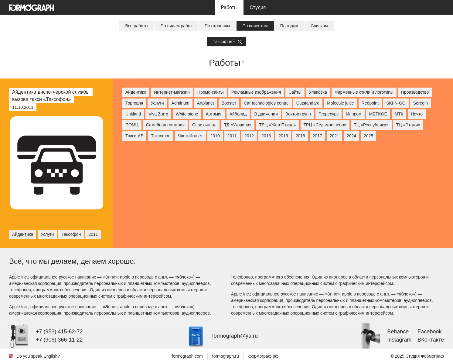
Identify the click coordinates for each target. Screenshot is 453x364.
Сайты (294, 92)
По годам (289, 25)
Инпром (354, 114)
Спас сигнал (204, 124)
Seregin (420, 103)
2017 (317, 135)
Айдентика (135, 92)
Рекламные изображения (256, 92)
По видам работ (176, 25)
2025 (368, 135)
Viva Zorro (158, 114)
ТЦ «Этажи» (408, 124)
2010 (215, 135)
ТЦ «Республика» (371, 124)
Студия (258, 7)
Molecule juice (340, 103)
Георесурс (328, 114)
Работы (229, 7)
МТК (399, 114)
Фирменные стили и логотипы (364, 92)
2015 (283, 135)
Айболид (238, 114)
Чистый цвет (190, 135)
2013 (266, 135)
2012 (249, 135)
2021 (334, 135)
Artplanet (205, 103)
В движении (266, 114)
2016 (300, 135)
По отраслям (217, 25)
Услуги (157, 103)
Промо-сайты (210, 92)
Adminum (180, 103)
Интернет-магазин (172, 92)
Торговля (134, 103)
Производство (415, 92)
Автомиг (214, 114)
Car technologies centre (266, 103)
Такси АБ (134, 135)
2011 (232, 135)
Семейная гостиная (165, 124)
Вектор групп (298, 114)
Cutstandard (307, 103)
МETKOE (378, 114)
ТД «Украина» (237, 124)
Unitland (133, 114)
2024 (351, 135)
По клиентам (255, 25)
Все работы (136, 25)
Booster (229, 103)
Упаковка (318, 92)
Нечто (417, 114)
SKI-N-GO (396, 103)
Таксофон (227, 41)
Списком (319, 25)
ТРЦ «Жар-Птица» (277, 124)
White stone (187, 114)
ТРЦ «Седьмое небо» (325, 124)
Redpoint (370, 103)
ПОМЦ (131, 124)
